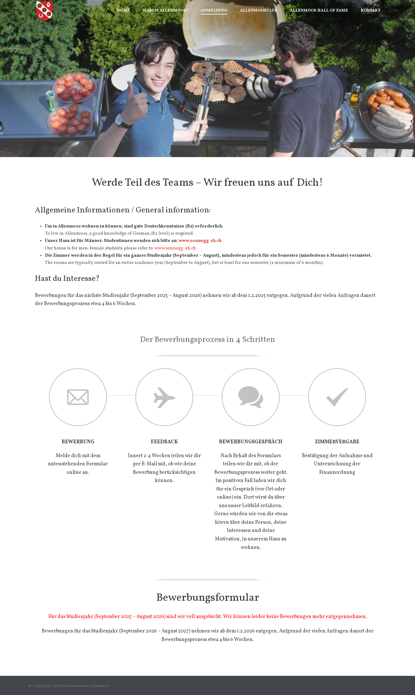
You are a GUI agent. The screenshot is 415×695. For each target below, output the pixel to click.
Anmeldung (214, 11)
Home (123, 11)
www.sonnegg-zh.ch (200, 241)
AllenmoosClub (258, 11)
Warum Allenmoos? (165, 11)
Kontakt (370, 11)
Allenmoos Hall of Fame (319, 11)
